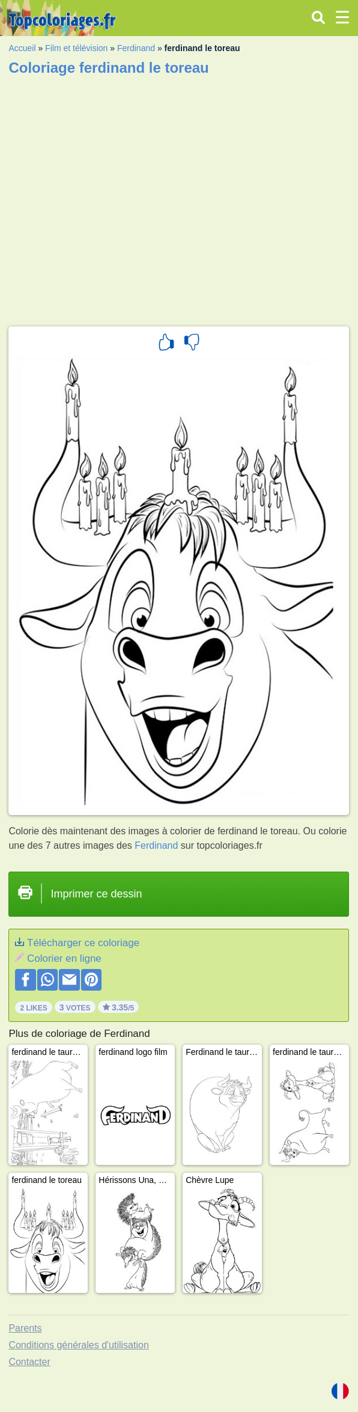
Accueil (21, 48)
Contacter (29, 1362)
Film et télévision (76, 48)
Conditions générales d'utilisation (78, 1345)
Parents (24, 1328)
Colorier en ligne (64, 958)
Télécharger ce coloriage (83, 943)
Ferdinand (136, 48)
